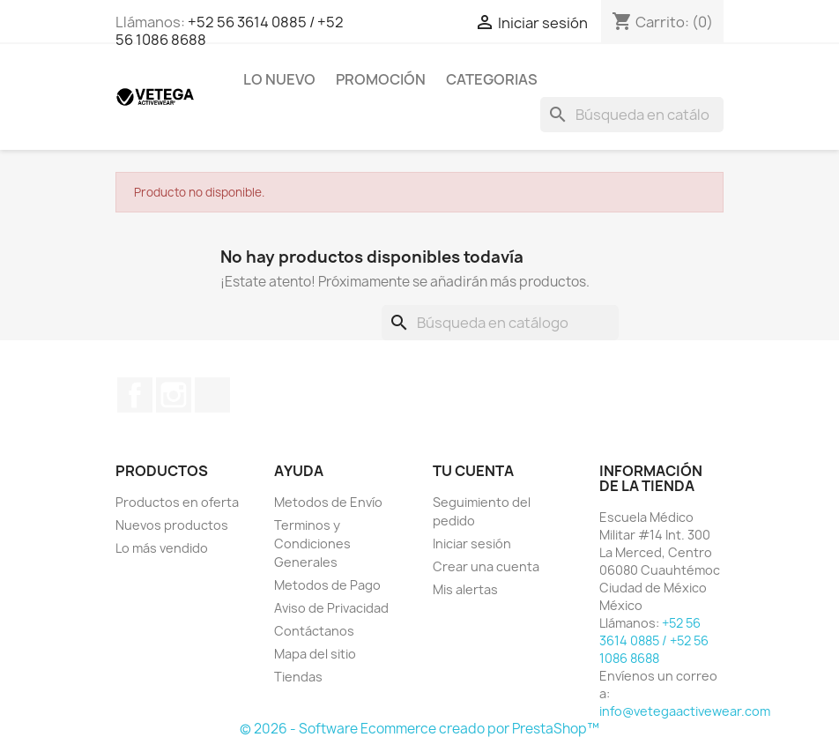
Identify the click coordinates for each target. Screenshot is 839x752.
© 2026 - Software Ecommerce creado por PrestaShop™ (419, 728)
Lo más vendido (161, 548)
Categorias (492, 79)
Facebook (134, 395)
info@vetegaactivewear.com (684, 711)
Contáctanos (314, 630)
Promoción (381, 79)
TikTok (212, 395)
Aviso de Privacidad (331, 607)
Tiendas (298, 676)
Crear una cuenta (486, 566)
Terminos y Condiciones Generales (312, 543)
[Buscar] (632, 114)
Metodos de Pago (327, 585)
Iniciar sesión (472, 543)
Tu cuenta (473, 470)
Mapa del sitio (315, 653)
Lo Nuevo (279, 79)
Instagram (173, 395)
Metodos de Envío (328, 502)
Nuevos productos (171, 525)
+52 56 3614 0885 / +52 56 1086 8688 (229, 30)
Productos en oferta (177, 502)
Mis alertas (465, 589)
